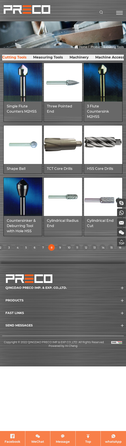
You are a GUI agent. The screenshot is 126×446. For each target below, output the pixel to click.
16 (121, 248)
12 (87, 248)
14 (104, 248)
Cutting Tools (115, 47)
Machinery (78, 57)
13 (95, 248)
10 (70, 248)
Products (97, 47)
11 (78, 248)
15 (112, 248)
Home (83, 47)
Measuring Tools (47, 57)
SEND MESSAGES (19, 325)
